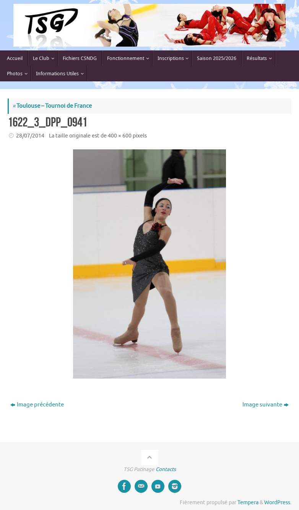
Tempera (247, 502)
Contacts (166, 469)
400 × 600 (120, 136)
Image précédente (37, 404)
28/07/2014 (30, 136)
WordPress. (277, 502)
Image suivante (265, 404)
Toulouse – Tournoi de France (52, 106)
